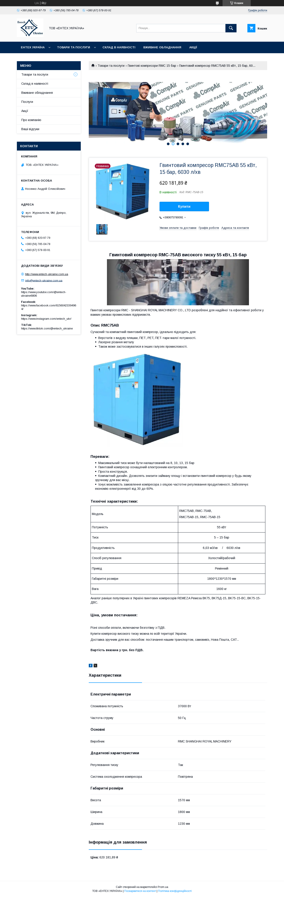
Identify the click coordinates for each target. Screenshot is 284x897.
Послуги (27, 102)
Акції (193, 47)
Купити (184, 206)
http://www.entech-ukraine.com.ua (46, 274)
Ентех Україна (33, 47)
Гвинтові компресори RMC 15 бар (152, 65)
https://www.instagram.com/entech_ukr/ (46, 318)
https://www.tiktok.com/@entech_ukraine (47, 328)
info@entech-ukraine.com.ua (43, 280)
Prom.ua (163, 887)
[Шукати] (231, 28)
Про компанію (31, 120)
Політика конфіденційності (175, 891)
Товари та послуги (73, 47)
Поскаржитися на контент (140, 891)
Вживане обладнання (162, 47)
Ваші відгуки (30, 129)
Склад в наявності (119, 47)
